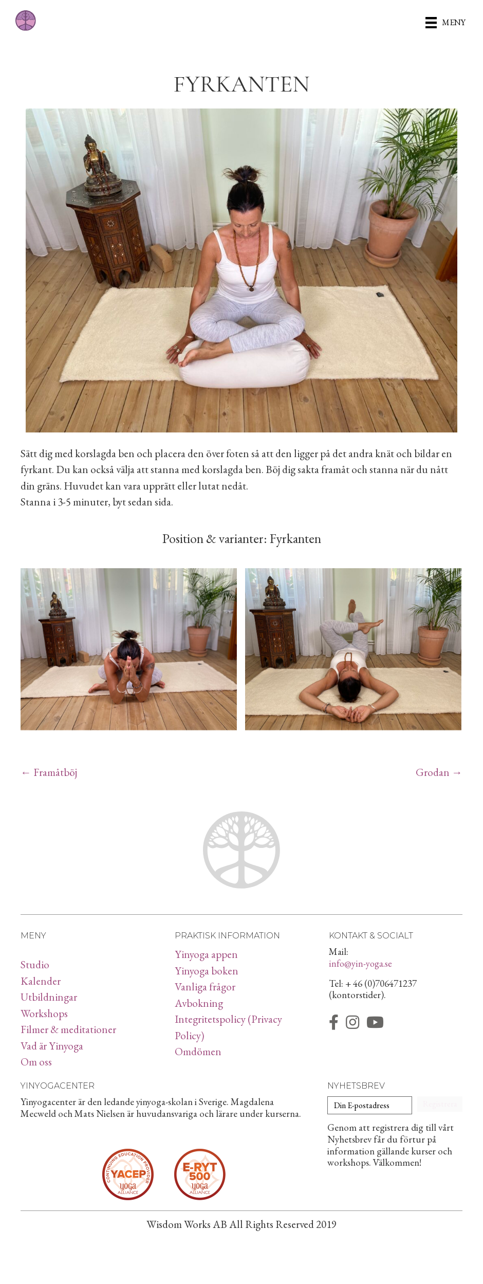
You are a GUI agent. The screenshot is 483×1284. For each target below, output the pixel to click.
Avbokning (199, 1003)
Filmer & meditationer (68, 1029)
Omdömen (198, 1051)
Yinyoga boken (206, 971)
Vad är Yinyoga (52, 1046)
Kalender (41, 981)
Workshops (44, 1013)
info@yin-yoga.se (360, 963)
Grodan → (439, 772)
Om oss (36, 1062)
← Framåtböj (49, 772)
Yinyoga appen (206, 954)
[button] (439, 1104)
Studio (35, 964)
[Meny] (445, 22)
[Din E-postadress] (369, 1105)
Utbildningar (49, 997)
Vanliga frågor (205, 986)
